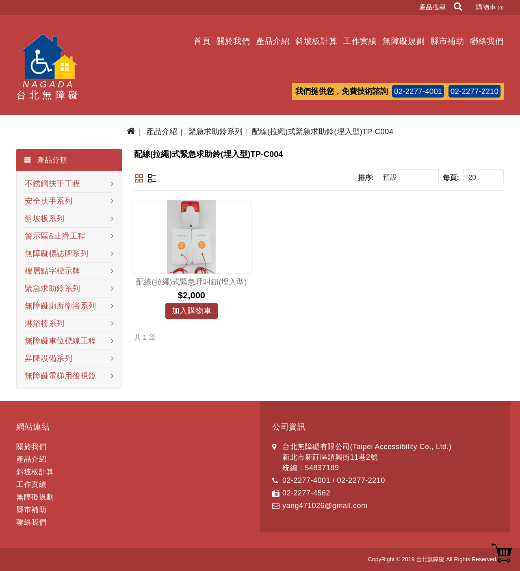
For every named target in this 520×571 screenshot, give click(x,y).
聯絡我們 (487, 41)
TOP (502, 553)
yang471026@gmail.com (324, 506)
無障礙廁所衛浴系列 (60, 306)
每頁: (451, 178)
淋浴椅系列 (45, 323)
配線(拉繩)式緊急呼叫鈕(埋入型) (191, 282)
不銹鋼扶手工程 (52, 183)
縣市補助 (447, 41)
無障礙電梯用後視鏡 (60, 375)
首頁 (202, 41)
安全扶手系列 (48, 201)
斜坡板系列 (45, 218)
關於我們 (233, 41)
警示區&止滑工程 (55, 236)
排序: (366, 178)
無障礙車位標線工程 (60, 341)
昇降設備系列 (48, 358)
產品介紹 (273, 41)
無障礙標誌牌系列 (56, 253)
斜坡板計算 (316, 41)
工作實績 (360, 41)
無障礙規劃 (404, 41)
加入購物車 (192, 310)
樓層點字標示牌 (52, 271)
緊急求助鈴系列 (215, 131)
